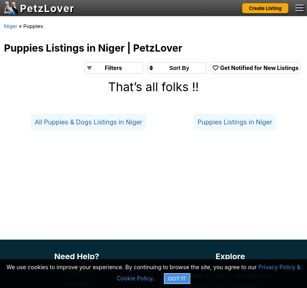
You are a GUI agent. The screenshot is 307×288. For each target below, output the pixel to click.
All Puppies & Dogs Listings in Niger (88, 122)
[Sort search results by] (177, 68)
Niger (10, 26)
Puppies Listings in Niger (234, 122)
